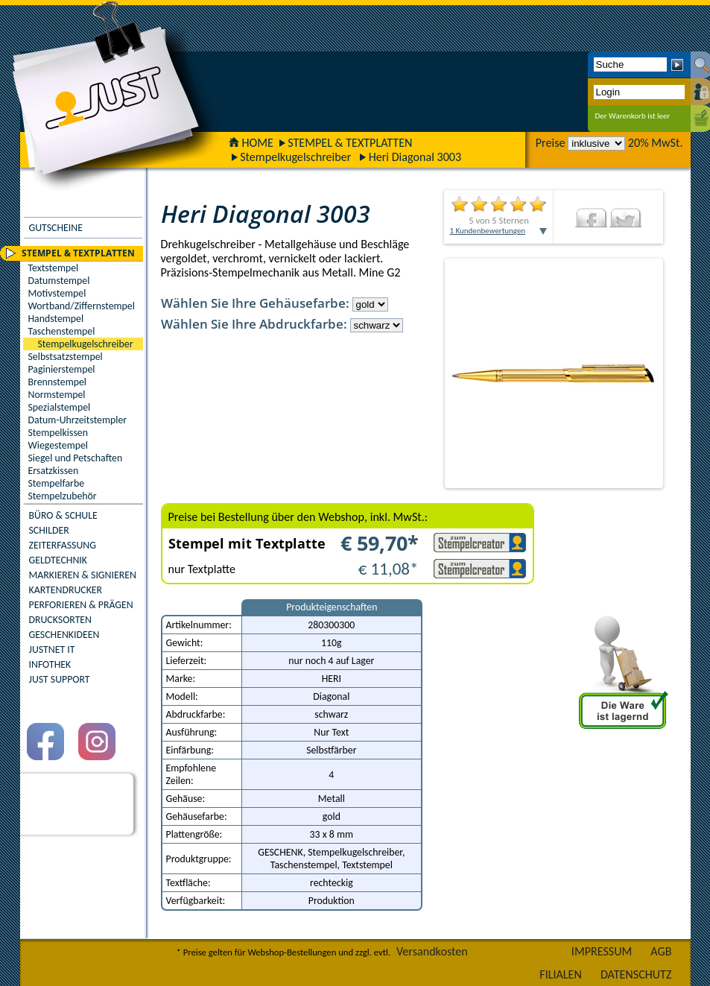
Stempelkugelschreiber (295, 157)
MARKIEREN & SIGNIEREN (82, 575)
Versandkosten (432, 951)
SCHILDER (49, 530)
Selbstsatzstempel (65, 356)
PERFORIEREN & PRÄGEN (81, 604)
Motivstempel (57, 293)
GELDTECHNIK (58, 560)
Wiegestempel (58, 445)
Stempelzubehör (62, 496)
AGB (660, 951)
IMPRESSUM (602, 951)
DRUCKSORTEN (60, 619)
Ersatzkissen (53, 470)
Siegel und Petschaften (75, 458)
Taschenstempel (61, 331)
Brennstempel (57, 382)
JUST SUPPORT (59, 679)
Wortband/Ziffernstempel (81, 306)
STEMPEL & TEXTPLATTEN (350, 143)
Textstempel (53, 268)
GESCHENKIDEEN (64, 634)
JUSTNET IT (52, 649)
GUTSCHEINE (56, 227)
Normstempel (57, 394)
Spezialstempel (59, 407)
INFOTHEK (50, 664)
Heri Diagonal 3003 (415, 157)
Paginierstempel (61, 369)
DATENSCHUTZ (636, 974)
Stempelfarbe (56, 483)
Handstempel (56, 318)
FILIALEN (560, 974)
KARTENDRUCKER (66, 590)
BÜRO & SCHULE (63, 515)
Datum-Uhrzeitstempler (77, 420)
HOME (251, 143)
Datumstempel (59, 280)
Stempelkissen (58, 432)
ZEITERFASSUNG (62, 545)
